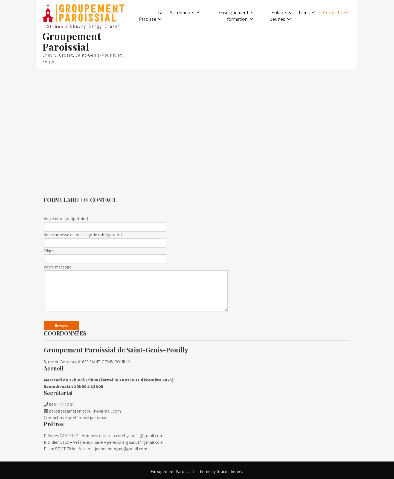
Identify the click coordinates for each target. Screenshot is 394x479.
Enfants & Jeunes (280, 15)
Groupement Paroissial (71, 41)
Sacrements (182, 12)
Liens (304, 12)
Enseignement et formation (236, 15)
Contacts (332, 12)
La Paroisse (151, 15)
